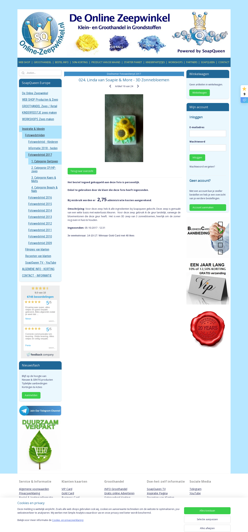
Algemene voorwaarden (34, 489)
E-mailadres (196, 127)
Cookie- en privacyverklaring (67, 524)
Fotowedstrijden (35, 135)
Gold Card (68, 493)
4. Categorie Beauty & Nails (44, 189)
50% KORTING (80, 62)
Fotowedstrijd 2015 (40, 204)
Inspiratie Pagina (157, 493)
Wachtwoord (197, 141)
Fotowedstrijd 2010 (40, 236)
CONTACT (223, 62)
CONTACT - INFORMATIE (37, 275)
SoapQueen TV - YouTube (40, 262)
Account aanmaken (203, 207)
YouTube (195, 493)
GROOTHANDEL (42, 62)
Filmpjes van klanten (37, 249)
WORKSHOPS (175, 62)
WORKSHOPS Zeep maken (38, 119)
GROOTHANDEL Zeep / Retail (39, 106)
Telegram (195, 489)
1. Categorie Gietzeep (44, 161)
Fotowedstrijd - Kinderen (43, 142)
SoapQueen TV (156, 489)
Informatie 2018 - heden (43, 148)
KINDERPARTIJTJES (155, 62)
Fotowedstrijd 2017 (40, 155)
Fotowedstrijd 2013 (40, 217)
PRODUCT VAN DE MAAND (105, 62)
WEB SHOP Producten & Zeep (40, 99)
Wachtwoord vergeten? (202, 166)
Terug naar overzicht (82, 171)
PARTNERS (191, 62)
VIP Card (67, 489)
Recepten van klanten (38, 256)
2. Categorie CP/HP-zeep (43, 169)
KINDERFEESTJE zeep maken (39, 112)
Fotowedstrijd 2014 (40, 210)
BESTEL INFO (62, 62)
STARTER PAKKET (133, 62)
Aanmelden (31, 395)
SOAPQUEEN (208, 62)
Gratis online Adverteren (119, 493)
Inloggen (197, 157)
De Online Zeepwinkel (35, 93)
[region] (98, 518)
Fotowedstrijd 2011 (40, 230)
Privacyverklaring (29, 493)
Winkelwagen (199, 92)
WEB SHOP (24, 62)
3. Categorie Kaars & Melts (43, 179)
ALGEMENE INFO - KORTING (38, 269)
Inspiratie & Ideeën (33, 129)
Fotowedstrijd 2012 (40, 223)
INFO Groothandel (115, 489)
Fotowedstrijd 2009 (40, 243)
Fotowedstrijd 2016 (40, 197)
